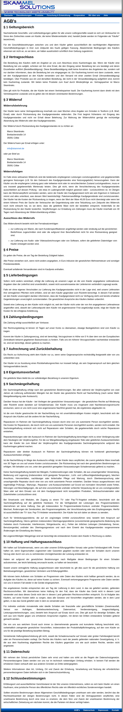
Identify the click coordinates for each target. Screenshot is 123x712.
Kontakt (115, 710)
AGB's (77, 710)
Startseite (8, 15)
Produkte (39, 15)
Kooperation (79, 15)
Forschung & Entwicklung (58, 15)
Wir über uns (94, 15)
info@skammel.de (15, 148)
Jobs (105, 15)
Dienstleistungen (24, 15)
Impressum (103, 710)
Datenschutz (89, 710)
